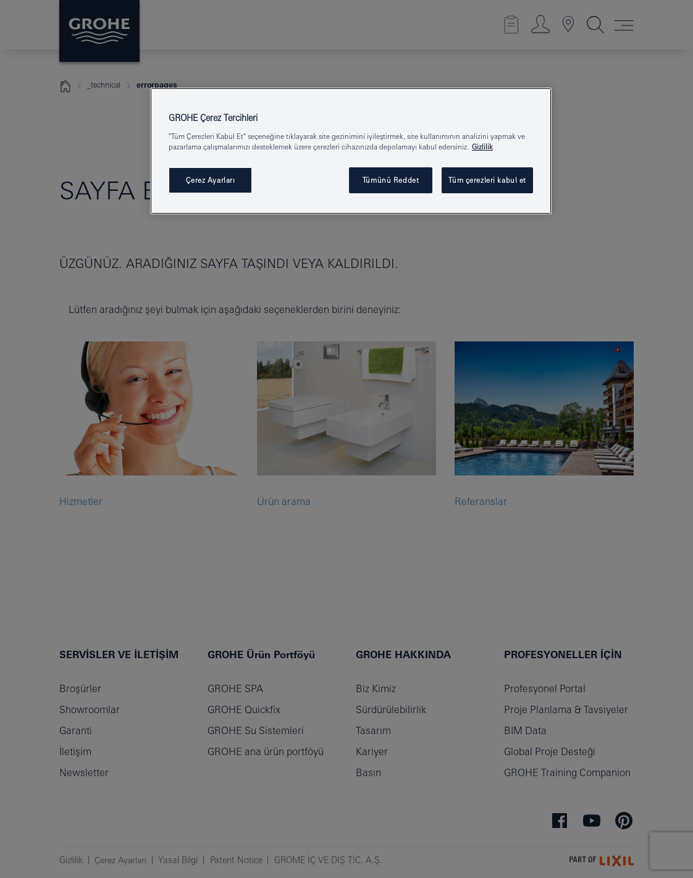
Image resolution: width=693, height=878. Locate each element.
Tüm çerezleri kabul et (487, 180)
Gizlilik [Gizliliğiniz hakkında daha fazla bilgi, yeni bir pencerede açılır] (482, 147)
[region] (351, 151)
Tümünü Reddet (391, 180)
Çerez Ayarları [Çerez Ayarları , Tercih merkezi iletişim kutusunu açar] (210, 180)
